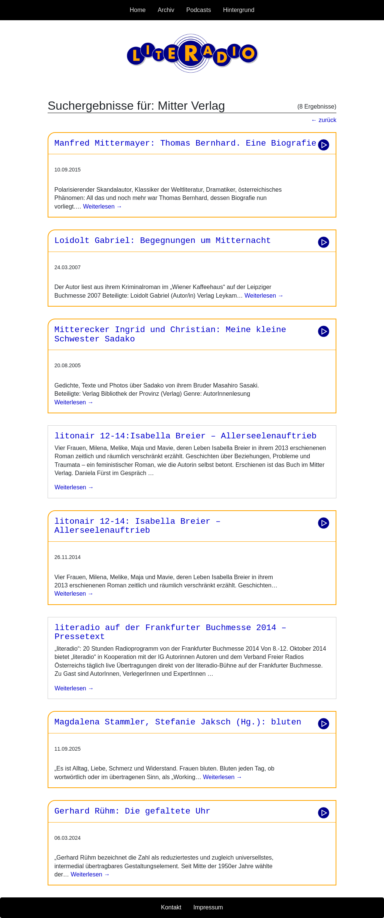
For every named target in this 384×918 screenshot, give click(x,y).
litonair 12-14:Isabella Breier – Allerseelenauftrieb (186, 436)
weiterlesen (74, 487)
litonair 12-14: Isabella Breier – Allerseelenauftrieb (137, 526)
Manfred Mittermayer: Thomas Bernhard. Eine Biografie (185, 143)
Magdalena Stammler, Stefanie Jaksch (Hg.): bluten (177, 722)
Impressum (208, 907)
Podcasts (198, 10)
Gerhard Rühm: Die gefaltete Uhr (132, 811)
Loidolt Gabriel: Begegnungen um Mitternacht (162, 241)
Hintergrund (239, 10)
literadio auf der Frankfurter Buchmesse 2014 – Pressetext (170, 632)
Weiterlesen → (101, 206)
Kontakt (171, 907)
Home (138, 10)
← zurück (323, 120)
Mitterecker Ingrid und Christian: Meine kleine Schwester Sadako (170, 334)
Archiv (166, 10)
